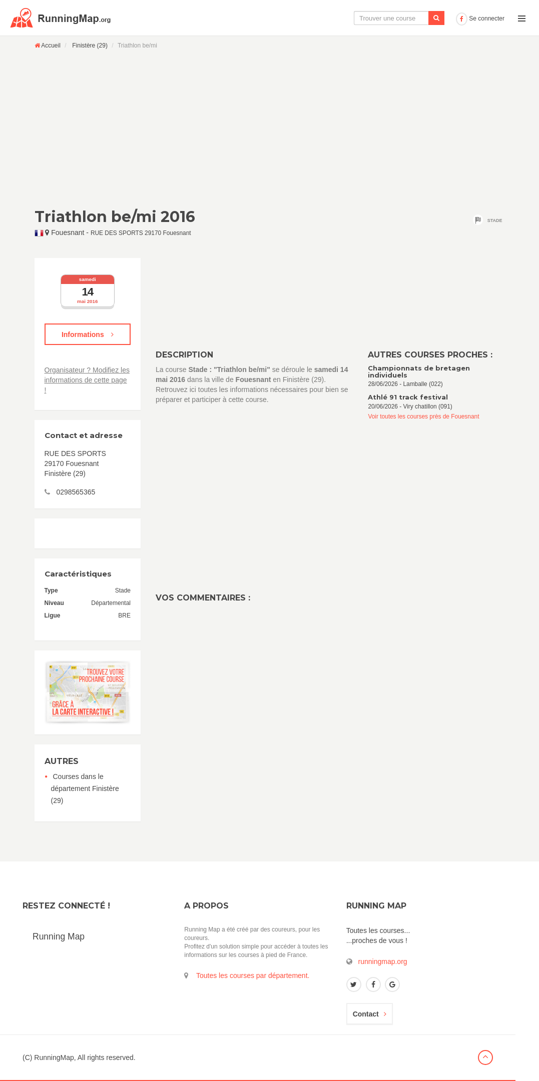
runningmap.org (382, 962)
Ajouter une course (417, 18)
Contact (369, 1014)
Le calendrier (352, 18)
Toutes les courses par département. (252, 976)
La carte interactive (286, 18)
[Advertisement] (269, 128)
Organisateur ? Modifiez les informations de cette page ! (87, 380)
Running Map (59, 937)
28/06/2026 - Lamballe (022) (436, 376)
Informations (88, 334)
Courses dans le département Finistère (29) (85, 788)
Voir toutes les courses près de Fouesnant (423, 416)
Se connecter (480, 18)
